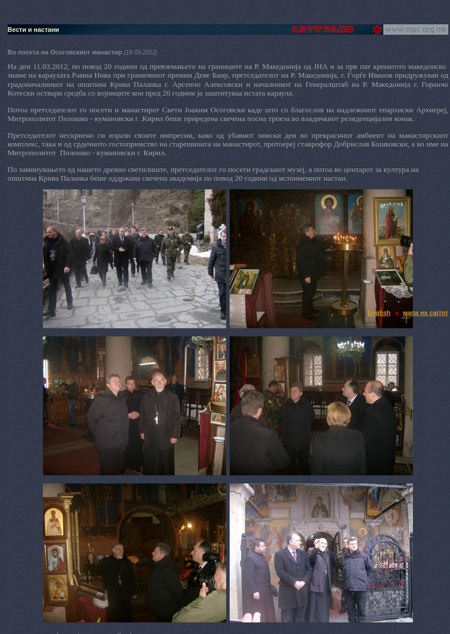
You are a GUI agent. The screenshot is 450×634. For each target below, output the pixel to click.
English (379, 312)
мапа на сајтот (425, 312)
